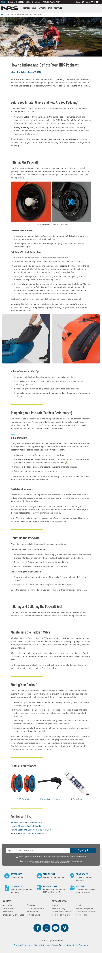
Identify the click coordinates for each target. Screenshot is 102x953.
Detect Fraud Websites (85, 911)
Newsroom (8, 911)
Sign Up (83, 850)
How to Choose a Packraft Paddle (26, 826)
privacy (55, 863)
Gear (34, 8)
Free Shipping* (59, 908)
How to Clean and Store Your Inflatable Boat (31, 830)
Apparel (26, 8)
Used (37, 2)
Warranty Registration (85, 908)
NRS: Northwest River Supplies (9, 8)
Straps (29, 2)
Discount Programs (35, 908)
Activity (42, 8)
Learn (7, 15)
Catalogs (31, 905)
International (32, 911)
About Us (7, 905)
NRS (3, 2)
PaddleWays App (51, 2)
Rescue (11, 2)
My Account (81, 915)
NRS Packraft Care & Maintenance (26, 822)
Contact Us (57, 905)
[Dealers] (81, 2)
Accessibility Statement (77, 945)
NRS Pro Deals (33, 915)
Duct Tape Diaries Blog (13, 915)
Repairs (78, 905)
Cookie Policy (58, 945)
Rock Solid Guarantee (62, 911)
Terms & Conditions (22, 945)
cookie (62, 863)
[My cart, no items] (98, 2)
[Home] (2, 14)
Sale (50, 8)
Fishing (20, 2)
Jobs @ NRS (8, 908)
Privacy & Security (41, 945)
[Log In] (91, 2)
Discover (58, 8)
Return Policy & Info (61, 915)
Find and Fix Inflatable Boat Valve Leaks (29, 833)
